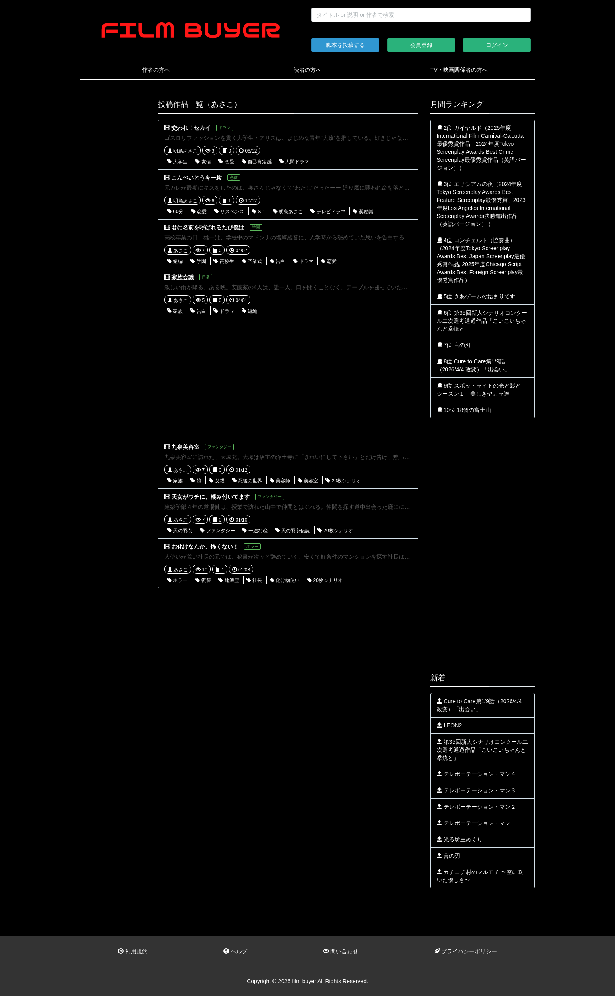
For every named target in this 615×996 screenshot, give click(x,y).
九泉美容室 (185, 447)
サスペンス (229, 211)
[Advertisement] (113, 219)
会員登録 (421, 45)
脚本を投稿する (345, 45)
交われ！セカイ (191, 128)
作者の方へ (156, 70)
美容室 (308, 481)
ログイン (497, 45)
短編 (175, 261)
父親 (216, 481)
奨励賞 (363, 211)
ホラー (177, 580)
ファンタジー (217, 530)
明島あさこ (182, 151)
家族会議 (182, 277)
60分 (175, 211)
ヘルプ (235, 951)
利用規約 (133, 951)
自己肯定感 (257, 162)
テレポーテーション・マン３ (476, 790)
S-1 (258, 211)
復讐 (203, 580)
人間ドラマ (294, 162)
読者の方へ (307, 70)
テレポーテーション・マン (474, 823)
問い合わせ (340, 951)
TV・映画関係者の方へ (459, 70)
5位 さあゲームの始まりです (476, 296)
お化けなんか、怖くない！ (205, 546)
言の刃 (449, 856)
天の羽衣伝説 (292, 530)
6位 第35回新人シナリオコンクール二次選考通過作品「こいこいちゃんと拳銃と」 (482, 321)
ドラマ (303, 261)
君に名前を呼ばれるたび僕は (207, 227)
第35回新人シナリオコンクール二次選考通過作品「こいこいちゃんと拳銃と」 (482, 750)
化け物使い (285, 580)
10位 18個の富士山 (464, 410)
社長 (254, 580)
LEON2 (449, 725)
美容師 (280, 481)
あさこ (178, 250)
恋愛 (226, 162)
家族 (175, 311)
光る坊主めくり (460, 839)
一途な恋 (254, 530)
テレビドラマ (327, 211)
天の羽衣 (179, 530)
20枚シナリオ (343, 481)
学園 (198, 261)
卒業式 (252, 261)
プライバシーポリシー (465, 951)
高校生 (223, 261)
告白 (277, 261)
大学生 (177, 162)
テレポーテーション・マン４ (476, 774)
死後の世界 (247, 481)
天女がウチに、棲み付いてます (210, 497)
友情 (203, 162)
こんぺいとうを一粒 (196, 177)
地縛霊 (228, 580)
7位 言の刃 (454, 345)
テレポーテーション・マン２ (476, 807)
